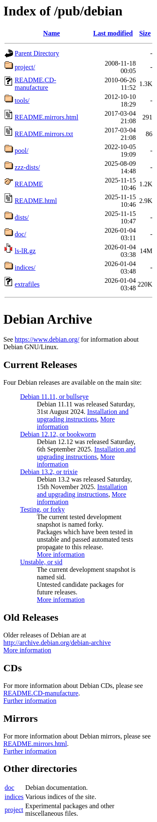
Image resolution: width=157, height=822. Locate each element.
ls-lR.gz (25, 250)
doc (9, 787)
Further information (30, 700)
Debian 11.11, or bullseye (54, 396)
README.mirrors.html (46, 117)
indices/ (25, 267)
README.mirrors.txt (44, 133)
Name (51, 33)
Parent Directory (37, 53)
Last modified (113, 33)
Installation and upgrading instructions (83, 415)
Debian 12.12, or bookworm (58, 434)
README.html (36, 200)
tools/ (22, 100)
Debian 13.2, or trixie (48, 471)
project (14, 809)
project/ (25, 67)
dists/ (22, 217)
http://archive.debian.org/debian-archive (57, 642)
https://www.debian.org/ (47, 339)
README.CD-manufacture (35, 83)
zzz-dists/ (27, 167)
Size (145, 33)
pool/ (21, 150)
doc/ (20, 234)
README (29, 184)
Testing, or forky (42, 509)
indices (14, 796)
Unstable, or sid (41, 562)
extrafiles (27, 284)
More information (61, 554)
